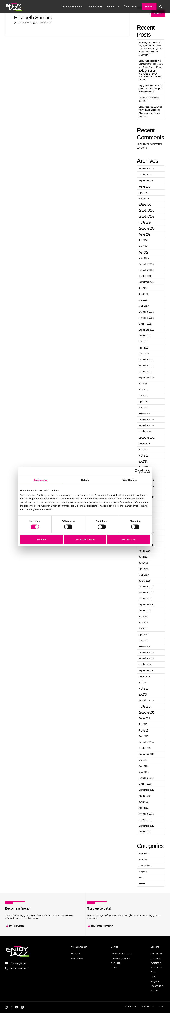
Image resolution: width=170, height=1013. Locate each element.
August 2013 (144, 796)
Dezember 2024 (146, 210)
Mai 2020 (143, 461)
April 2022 (143, 348)
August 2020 (144, 443)
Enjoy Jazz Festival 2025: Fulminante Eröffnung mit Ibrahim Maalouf (150, 88)
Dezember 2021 (146, 359)
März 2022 (144, 354)
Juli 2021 (143, 383)
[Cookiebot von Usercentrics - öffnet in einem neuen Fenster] (137, 471)
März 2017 (144, 640)
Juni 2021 (143, 389)
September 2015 (146, 712)
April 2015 (143, 736)
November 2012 (146, 814)
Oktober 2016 (145, 664)
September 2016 (146, 670)
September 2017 (146, 605)
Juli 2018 (143, 557)
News (141, 877)
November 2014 (146, 742)
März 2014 (144, 772)
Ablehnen (41, 539)
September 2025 (146, 180)
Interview (143, 859)
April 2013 (143, 808)
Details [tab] (85, 479)
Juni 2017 (143, 622)
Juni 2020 (143, 455)
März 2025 (144, 198)
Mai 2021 (143, 395)
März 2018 (144, 575)
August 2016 (144, 676)
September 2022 (146, 330)
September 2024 (146, 228)
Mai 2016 (143, 694)
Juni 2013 (143, 802)
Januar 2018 (144, 581)
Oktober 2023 (145, 276)
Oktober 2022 (145, 324)
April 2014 (143, 766)
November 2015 (146, 700)
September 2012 (146, 826)
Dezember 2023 (146, 264)
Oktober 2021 (145, 371)
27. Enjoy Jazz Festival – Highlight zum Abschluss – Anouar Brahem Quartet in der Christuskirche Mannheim (151, 48)
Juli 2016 (143, 682)
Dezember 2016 (146, 652)
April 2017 (143, 634)
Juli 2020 (143, 449)
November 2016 (146, 658)
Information (144, 853)
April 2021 (143, 401)
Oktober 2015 (145, 706)
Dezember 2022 (146, 312)
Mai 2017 (143, 628)
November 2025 (146, 168)
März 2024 (144, 258)
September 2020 (146, 437)
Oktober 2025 (145, 174)
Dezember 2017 (146, 587)
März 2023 (144, 306)
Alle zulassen (128, 539)
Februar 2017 (145, 646)
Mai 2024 (143, 246)
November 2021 (146, 365)
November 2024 (146, 216)
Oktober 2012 (145, 820)
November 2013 (146, 778)
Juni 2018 (143, 563)
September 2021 (146, 377)
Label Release (145, 865)
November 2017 (146, 592)
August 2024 (144, 234)
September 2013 (146, 790)
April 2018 (143, 569)
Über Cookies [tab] (129, 479)
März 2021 (144, 407)
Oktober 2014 (145, 748)
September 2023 (146, 282)
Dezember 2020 (146, 419)
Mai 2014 (143, 760)
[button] (160, 7)
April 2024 (143, 252)
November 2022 (146, 318)
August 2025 (144, 186)
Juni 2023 (143, 294)
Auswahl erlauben (85, 539)
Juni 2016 (143, 688)
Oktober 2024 (145, 222)
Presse (142, 883)
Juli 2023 (143, 288)
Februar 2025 (145, 204)
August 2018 (144, 551)
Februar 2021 (145, 413)
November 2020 (146, 425)
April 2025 (143, 192)
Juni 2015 (143, 730)
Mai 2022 (143, 341)
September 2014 (146, 754)
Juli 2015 (143, 724)
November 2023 (146, 270)
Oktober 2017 (145, 598)
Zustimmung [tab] (40, 479)
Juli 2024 (143, 240)
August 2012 (144, 832)
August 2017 (144, 610)
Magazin (143, 871)
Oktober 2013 (145, 784)
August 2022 (144, 336)
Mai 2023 (143, 300)
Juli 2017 (143, 616)
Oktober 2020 (145, 431)
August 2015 (144, 718)
